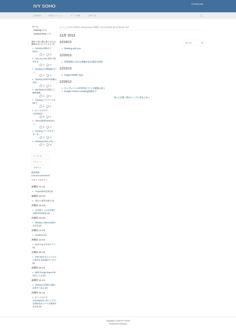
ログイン (37, 167)
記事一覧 (92, 15)
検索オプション (56, 15)
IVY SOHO (44, 6)
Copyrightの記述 (42, 191)
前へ (116, 97)
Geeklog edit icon (72, 48)
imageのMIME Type (73, 75)
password (44, 175)
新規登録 (35, 172)
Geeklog (40, 30)
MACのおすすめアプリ (45, 244)
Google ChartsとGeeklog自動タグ (80, 91)
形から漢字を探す (43, 201)
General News (42, 34)
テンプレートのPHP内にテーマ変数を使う (84, 88)
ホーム (35, 26)
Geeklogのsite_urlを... (45, 141)
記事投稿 (37, 15)
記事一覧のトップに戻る (132, 97)
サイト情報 (75, 15)
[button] (201, 15)
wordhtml (39, 235)
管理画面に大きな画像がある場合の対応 (83, 61)
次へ (147, 97)
